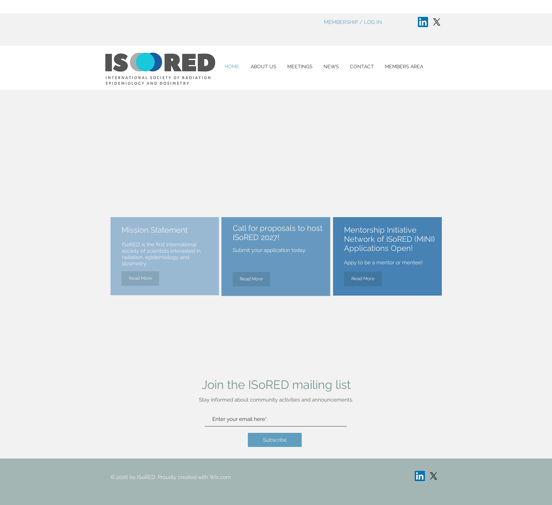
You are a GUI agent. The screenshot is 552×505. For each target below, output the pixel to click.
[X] (437, 22)
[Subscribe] (275, 440)
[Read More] (140, 278)
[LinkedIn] (423, 22)
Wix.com (220, 477)
